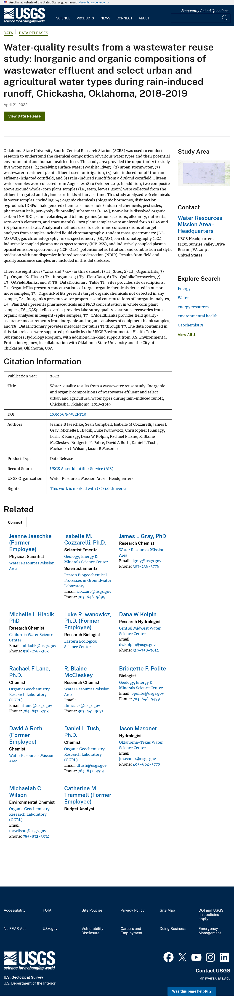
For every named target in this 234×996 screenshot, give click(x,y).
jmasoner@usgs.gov (137, 758)
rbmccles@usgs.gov (82, 705)
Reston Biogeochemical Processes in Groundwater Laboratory (87, 580)
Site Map (167, 910)
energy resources (193, 306)
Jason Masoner (138, 728)
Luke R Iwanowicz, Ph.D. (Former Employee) (87, 621)
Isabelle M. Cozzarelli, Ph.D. (85, 539)
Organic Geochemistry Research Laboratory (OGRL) (29, 694)
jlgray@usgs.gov (146, 560)
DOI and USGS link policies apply (211, 914)
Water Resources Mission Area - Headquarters (200, 224)
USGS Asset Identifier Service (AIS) (81, 469)
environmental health (198, 316)
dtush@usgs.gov (92, 765)
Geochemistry (190, 325)
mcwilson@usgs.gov (27, 830)
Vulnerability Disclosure (93, 931)
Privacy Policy (133, 910)
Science (63, 18)
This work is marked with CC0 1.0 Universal (89, 488)
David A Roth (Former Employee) (25, 735)
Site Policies (92, 910)
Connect (124, 18)
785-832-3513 (36, 711)
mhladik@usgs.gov (38, 645)
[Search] (225, 18)
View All (187, 335)
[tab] (15, 522)
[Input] (200, 18)
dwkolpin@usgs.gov (137, 644)
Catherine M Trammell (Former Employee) (88, 795)
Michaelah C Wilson (25, 791)
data (8, 33)
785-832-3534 (36, 836)
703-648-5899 (92, 597)
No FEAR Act (15, 929)
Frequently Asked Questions (205, 11)
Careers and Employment (131, 931)
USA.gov (50, 929)
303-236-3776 (146, 566)
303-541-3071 (90, 711)
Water (183, 297)
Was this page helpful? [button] (192, 991)
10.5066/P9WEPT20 (68, 414)
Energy (184, 288)
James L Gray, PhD (142, 536)
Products (85, 18)
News (105, 18)
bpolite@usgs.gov (147, 693)
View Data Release (24, 116)
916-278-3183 (36, 651)
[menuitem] (63, 15)
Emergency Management (210, 931)
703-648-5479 (146, 699)
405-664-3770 (146, 764)
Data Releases (33, 33)
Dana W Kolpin (138, 614)
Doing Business (173, 929)
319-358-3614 (146, 650)
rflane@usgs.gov (36, 705)
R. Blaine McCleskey (78, 671)
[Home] (24, 22)
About (144, 18)
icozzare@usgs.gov (94, 591)
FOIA (47, 910)
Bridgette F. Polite (142, 668)
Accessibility (15, 910)
